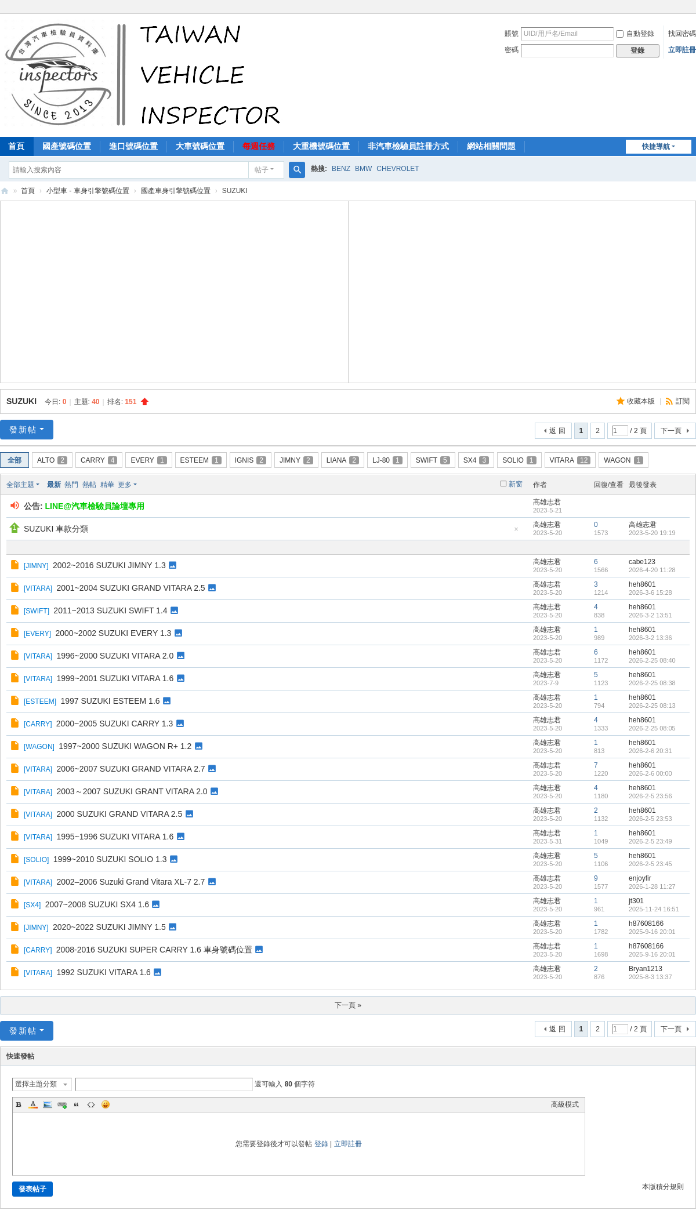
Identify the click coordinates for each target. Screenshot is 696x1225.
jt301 (636, 901)
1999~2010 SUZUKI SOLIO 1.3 (110, 859)
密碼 (512, 50)
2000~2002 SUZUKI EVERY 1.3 (114, 633)
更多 (125, 485)
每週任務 (258, 146)
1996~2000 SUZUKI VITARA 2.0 (114, 655)
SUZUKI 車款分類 (56, 528)
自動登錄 (635, 34)
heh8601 (642, 584)
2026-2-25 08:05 (652, 728)
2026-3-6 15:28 (650, 592)
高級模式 (565, 1104)
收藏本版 (642, 401)
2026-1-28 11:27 (652, 886)
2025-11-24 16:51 (654, 909)
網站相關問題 (491, 146)
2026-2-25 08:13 (652, 705)
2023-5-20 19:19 (652, 532)
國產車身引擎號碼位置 (176, 191)
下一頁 (671, 431)
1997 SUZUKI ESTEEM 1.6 (110, 701)
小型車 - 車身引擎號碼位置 (87, 191)
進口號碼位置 (133, 146)
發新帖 (23, 429)
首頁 (28, 191)
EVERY (148, 460)
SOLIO (519, 460)
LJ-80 (387, 460)
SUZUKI (21, 401)
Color (33, 1104)
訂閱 (683, 401)
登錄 (321, 1144)
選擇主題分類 (36, 1084)
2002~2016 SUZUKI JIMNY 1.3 (109, 565)
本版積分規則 (663, 1187)
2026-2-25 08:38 (652, 682)
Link (62, 1104)
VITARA (570, 460)
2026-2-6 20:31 (650, 750)
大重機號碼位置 (321, 146)
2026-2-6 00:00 (650, 773)
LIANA (343, 460)
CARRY (99, 460)
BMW (363, 169)
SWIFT (433, 460)
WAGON (623, 460)
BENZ (341, 169)
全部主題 (20, 485)
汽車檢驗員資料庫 (4, 191)
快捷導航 (656, 147)
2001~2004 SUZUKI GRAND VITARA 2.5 (130, 587)
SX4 (476, 460)
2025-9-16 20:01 (652, 931)
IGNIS (250, 460)
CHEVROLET (397, 169)
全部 (14, 460)
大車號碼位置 (200, 146)
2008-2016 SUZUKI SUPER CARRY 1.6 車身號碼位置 (154, 949)
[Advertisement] (174, 290)
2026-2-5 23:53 (650, 818)
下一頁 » (348, 1005)
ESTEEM (201, 460)
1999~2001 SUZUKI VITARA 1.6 (114, 678)
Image (47, 1104)
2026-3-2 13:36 (650, 637)
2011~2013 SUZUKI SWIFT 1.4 (110, 610)
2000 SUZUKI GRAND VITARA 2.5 (119, 814)
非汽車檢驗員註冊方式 (408, 146)
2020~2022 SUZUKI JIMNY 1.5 (109, 927)
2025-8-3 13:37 (650, 976)
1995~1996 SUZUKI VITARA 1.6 (114, 836)
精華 (107, 485)
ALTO (52, 460)
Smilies (105, 1104)
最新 (54, 485)
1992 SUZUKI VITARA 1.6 (103, 972)
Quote (76, 1104)
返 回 (557, 431)
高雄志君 (547, 502)
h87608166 (646, 923)
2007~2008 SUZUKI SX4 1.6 (97, 904)
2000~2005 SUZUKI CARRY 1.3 (114, 723)
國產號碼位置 (66, 146)
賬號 (512, 34)
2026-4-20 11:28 (652, 569)
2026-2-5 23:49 (650, 841)
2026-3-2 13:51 (650, 615)
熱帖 (89, 485)
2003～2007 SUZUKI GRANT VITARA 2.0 (131, 791)
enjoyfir (640, 878)
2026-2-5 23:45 (650, 863)
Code (91, 1104)
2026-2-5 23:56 (650, 796)
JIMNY (296, 460)
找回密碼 (682, 34)
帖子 (262, 170)
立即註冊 (682, 50)
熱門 (71, 485)
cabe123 (642, 562)
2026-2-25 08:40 (652, 660)
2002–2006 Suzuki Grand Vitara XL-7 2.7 (130, 881)
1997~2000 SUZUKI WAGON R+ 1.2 (125, 746)
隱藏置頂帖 (516, 532)
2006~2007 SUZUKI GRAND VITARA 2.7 (130, 768)
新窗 (516, 484)
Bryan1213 (645, 969)
